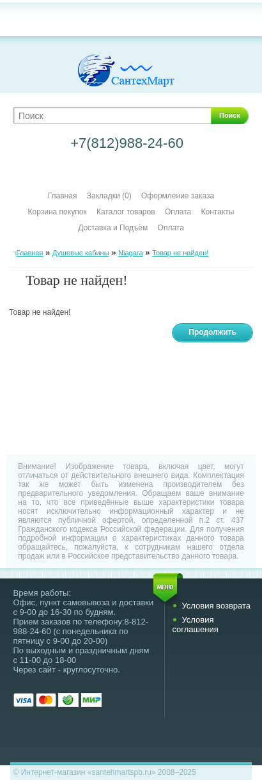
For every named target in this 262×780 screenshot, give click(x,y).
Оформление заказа (177, 195)
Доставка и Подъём (114, 227)
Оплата (178, 211)
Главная (62, 195)
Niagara (130, 253)
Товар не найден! (180, 253)
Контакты (218, 211)
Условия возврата (215, 605)
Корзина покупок (57, 211)
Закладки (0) (109, 195)
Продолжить (212, 332)
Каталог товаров (125, 211)
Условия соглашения (195, 624)
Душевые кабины (80, 253)
